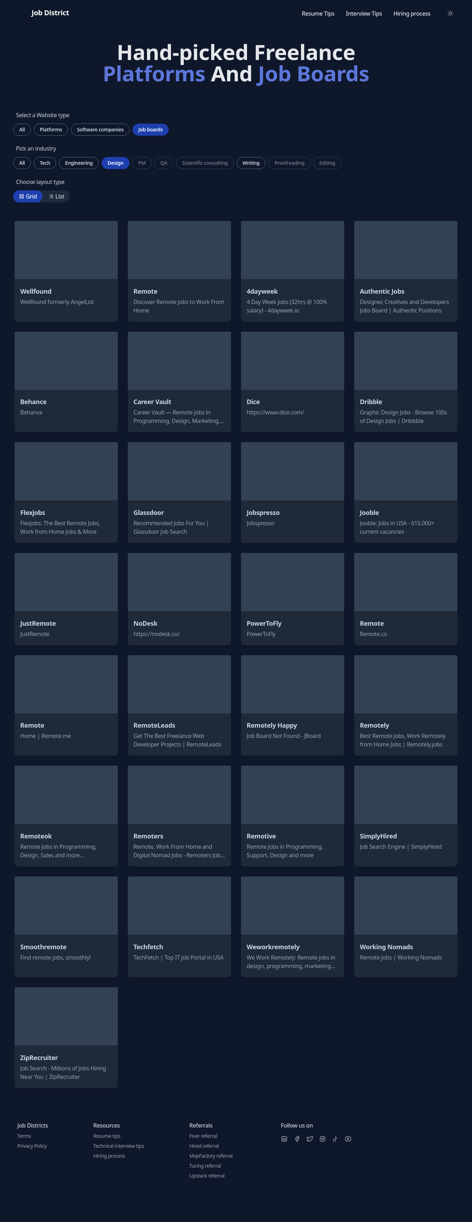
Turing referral (205, 1165)
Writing (251, 162)
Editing (327, 162)
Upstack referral (207, 1175)
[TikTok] (335, 1139)
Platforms (51, 129)
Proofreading (289, 162)
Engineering (79, 162)
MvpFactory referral (211, 1155)
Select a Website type (42, 115)
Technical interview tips (118, 1145)
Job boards (150, 129)
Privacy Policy (32, 1145)
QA (163, 162)
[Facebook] (297, 1139)
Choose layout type (40, 182)
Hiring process (411, 13)
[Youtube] (348, 1139)
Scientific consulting (205, 162)
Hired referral (204, 1145)
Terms (24, 1136)
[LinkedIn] (284, 1139)
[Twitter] (309, 1139)
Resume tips (106, 1136)
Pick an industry (36, 148)
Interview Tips (364, 13)
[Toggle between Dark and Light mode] (450, 13)
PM (142, 162)
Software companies (100, 129)
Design (116, 162)
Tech (45, 162)
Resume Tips (318, 13)
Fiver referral (204, 1136)
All (22, 129)
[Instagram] (322, 1139)
